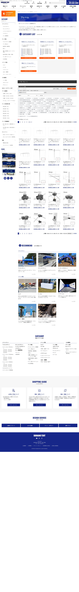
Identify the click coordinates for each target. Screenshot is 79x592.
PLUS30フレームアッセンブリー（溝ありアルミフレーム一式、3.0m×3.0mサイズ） (39, 141)
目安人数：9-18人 (6, 115)
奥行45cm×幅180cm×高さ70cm (25, 99)
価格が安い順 (50, 122)
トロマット (60, 104)
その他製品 (4, 77)
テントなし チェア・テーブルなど (9, 100)
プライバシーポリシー (37, 445)
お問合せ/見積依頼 (73, 7)
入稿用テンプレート (11, 425)
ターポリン (35, 104)
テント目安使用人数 (6, 103)
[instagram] (8, 178)
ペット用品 (5, 80)
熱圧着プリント (22, 107)
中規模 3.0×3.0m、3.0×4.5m (8, 95)
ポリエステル (22, 104)
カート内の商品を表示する (33, 116)
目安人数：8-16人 (6, 113)
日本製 (54, 107)
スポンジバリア (5, 82)
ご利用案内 (55, 7)
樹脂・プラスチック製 (68, 104)
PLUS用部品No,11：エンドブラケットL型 (69, 205)
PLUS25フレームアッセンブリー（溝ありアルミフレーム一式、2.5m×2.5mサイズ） (25, 141)
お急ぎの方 (48, 107)
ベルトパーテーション (45, 355)
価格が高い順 (56, 122)
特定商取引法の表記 (46, 445)
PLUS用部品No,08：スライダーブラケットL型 (24, 205)
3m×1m (69, 98)
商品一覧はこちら (24, 81)
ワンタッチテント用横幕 (7, 41)
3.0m (40, 101)
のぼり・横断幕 (5, 71)
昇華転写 (29, 107)
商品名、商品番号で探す (33, 90)
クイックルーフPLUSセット (8, 349)
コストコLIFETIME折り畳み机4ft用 (66, 99)
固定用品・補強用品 (6, 46)
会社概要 (24, 445)
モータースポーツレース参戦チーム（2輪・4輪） (27, 109)
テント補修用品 (5, 35)
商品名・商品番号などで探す (24, 90)
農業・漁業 (67, 112)
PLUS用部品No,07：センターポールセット (69, 185)
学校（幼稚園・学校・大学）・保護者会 (56, 112)
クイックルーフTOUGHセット (8, 357)
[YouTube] (5, 178)
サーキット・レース (56, 109)
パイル (55, 106)
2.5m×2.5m (29, 98)
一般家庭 (28, 114)
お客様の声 (48, 7)
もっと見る (33, 274)
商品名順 (65, 122)
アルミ (65, 103)
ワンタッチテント (6, 26)
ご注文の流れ (13, 7)
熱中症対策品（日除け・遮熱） (8, 54)
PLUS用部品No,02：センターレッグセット (54, 162)
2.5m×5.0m (49, 98)
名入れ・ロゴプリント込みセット (8, 134)
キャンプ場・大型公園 (39, 110)
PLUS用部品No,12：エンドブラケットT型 (24, 226)
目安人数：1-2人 (51, 101)
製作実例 (31, 7)
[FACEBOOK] (11, 178)
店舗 (29, 112)
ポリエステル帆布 (29, 106)
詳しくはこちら (13, 405)
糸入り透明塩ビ (52, 104)
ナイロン (21, 106)
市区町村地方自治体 (43, 112)
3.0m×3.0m (36, 98)
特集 (3, 140)
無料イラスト (68, 425)
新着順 (61, 122)
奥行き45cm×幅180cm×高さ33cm (52, 99)
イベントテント (5, 23)
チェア (4, 65)
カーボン (28, 104)
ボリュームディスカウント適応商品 (9, 136)
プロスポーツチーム (23, 110)
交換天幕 (17, 354)
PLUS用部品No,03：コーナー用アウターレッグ (69, 162)
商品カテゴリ (5, 7)
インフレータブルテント (7, 31)
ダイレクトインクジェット (71, 106)
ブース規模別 (4, 91)
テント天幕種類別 (5, 121)
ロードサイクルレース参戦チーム (44, 109)
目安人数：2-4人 (6, 106)
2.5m (35, 101)
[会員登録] (8, 14)
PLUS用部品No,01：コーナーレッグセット (39, 162)
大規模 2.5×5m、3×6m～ (7, 93)
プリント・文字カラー (49, 425)
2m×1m (63, 98)
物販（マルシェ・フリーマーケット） (53, 110)
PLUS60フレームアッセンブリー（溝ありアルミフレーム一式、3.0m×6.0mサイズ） (25, 163)
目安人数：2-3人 (60, 101)
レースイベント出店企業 (66, 109)
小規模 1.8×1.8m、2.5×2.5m (8, 98)
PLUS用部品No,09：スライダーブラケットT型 (39, 205)
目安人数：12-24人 (6, 118)
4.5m (45, 101)
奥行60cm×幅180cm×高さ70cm (38, 99)
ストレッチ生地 (61, 106)
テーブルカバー (44, 350)
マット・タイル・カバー (7, 74)
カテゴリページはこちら (28, 57)
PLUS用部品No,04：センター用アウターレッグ (24, 185)
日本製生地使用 (61, 107)
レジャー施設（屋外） (65, 110)
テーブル (4, 67)
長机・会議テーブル (45, 348)
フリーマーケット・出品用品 (8, 145)
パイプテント (5, 33)
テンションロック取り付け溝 (45, 106)
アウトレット (5, 84)
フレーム (17, 352)
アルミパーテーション (45, 357)
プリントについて (23, 7)
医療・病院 (35, 112)
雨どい (4, 48)
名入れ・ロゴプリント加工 (7, 88)
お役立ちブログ (39, 7)
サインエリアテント (6, 28)
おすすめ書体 (30, 425)
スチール (71, 103)
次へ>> (30, 122)
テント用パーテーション (7, 56)
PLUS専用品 (5, 59)
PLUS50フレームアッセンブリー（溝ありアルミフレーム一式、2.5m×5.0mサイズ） (69, 141)
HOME (19, 11)
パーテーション (5, 69)
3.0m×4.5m (43, 98)
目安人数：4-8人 (6, 108)
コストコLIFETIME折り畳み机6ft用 (25, 101)
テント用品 (4, 39)
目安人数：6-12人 (6, 111)
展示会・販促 (22, 114)
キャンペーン (4, 131)
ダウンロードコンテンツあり (38, 107)
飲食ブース (31, 110)
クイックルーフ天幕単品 (8, 370)
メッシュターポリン (43, 104)
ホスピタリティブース (7, 368)
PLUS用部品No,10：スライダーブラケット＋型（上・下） (54, 206)
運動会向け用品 (5, 142)
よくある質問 (63, 7)
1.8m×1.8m (22, 98)
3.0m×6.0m (56, 98)
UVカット (36, 106)
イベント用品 (4, 62)
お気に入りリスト (23, 116)
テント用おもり (5, 44)
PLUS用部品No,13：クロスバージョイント (39, 226)
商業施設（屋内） (23, 112)
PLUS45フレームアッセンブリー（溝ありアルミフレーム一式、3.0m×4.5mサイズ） (54, 141)
